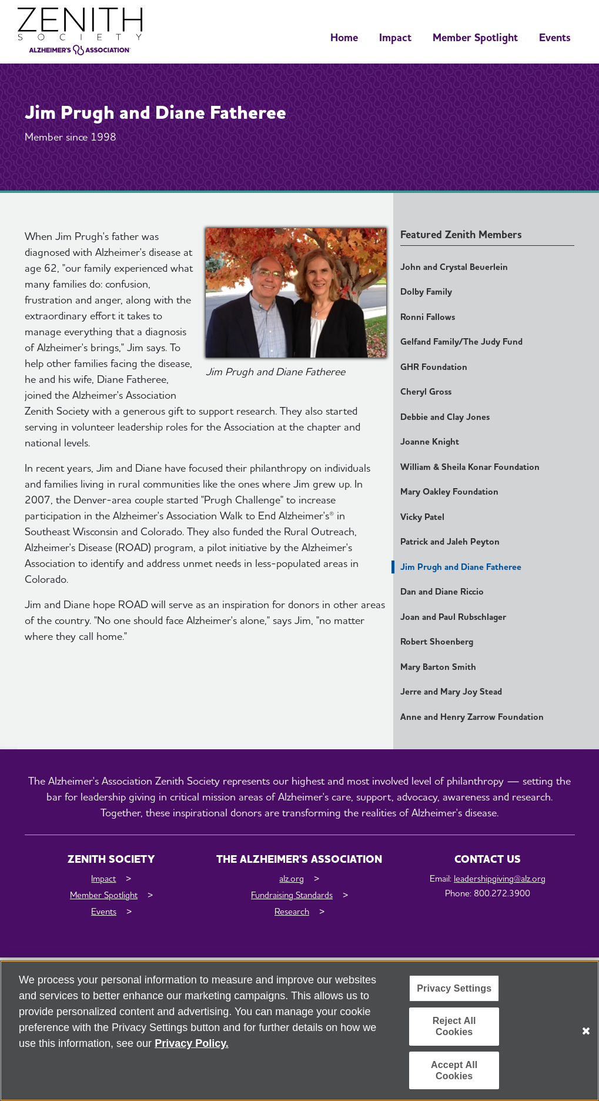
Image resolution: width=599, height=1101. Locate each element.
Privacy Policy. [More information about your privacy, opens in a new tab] (192, 1044)
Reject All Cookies (454, 1026)
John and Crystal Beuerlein (454, 267)
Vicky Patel (422, 517)
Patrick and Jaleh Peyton (450, 541)
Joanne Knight (429, 441)
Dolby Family (426, 291)
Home (344, 37)
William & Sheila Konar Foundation (470, 467)
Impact (395, 37)
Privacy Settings (454, 989)
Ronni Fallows (427, 317)
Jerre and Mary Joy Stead (451, 691)
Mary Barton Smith (438, 667)
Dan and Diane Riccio (442, 591)
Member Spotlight (475, 37)
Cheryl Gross (425, 391)
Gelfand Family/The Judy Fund (461, 341)
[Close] (586, 1031)
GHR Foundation (433, 367)
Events (555, 37)
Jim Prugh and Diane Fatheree (460, 567)
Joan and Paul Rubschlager (453, 617)
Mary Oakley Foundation (449, 491)
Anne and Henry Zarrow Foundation (472, 717)
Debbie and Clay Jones (445, 417)
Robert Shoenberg (436, 641)
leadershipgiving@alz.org (500, 878)
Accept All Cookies (454, 1070)
